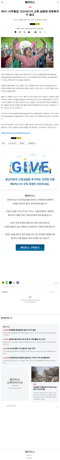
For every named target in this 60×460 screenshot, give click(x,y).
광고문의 (29, 458)
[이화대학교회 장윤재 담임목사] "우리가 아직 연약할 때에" (29, 358)
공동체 (22, 143)
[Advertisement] (30, 426)
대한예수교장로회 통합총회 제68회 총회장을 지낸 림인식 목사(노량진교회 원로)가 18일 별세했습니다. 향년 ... (29, 334)
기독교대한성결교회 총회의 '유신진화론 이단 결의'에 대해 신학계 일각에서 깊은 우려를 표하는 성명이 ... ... (29, 352)
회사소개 (29, 455)
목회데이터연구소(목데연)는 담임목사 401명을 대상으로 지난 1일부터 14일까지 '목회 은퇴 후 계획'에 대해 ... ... (29, 343)
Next (57, 406)
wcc (3, 143)
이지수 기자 (20, 28)
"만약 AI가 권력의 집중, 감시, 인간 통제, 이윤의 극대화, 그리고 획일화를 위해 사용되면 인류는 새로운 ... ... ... (29, 361)
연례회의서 (31, 143)
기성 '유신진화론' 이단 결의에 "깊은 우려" (21, 348)
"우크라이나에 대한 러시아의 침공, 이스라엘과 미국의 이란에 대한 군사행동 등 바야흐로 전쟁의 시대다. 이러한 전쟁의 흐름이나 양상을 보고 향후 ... (44, 396)
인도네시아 (12, 143)
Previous (3, 406)
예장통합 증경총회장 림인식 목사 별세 (22, 330)
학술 (34, 384)
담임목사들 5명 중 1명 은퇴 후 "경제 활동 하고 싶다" (27, 339)
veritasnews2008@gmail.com (20, 133)
